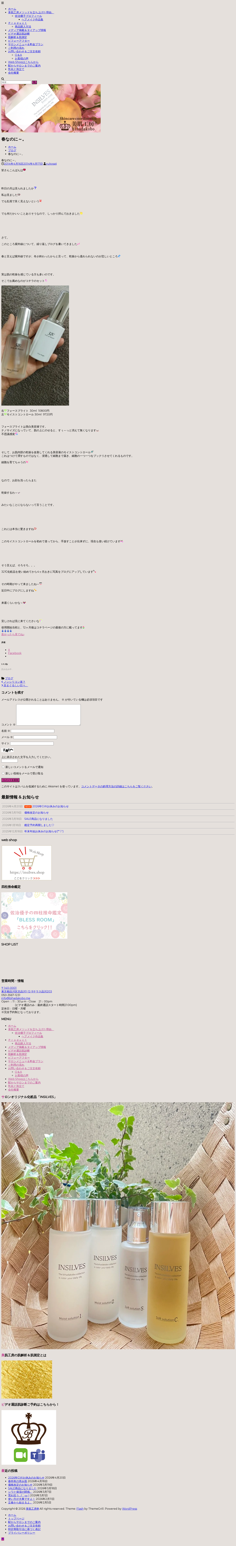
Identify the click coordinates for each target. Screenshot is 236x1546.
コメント (8, 728)
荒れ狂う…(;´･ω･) (18, 1499)
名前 (5, 735)
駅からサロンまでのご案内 (24, 65)
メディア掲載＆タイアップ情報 (27, 30)
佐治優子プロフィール (28, 16)
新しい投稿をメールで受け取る (24, 777)
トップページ (16, 1522)
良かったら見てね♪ (12, 634)
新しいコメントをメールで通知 (24, 771)
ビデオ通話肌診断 (19, 33)
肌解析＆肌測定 (17, 37)
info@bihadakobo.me (15, 1002)
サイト (5, 747)
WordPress (129, 1512)
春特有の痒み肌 (17, 1485)
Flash (80, 1512)
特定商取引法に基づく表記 (24, 1533)
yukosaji (51, 163)
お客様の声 (21, 58)
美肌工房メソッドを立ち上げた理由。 (31, 12)
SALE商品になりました (22, 1492)
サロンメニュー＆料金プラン (25, 44)
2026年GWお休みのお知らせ (26, 1481)
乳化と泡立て (16, 69)
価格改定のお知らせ (20, 1488)
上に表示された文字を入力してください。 (27, 761)
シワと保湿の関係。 (20, 1496)
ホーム (12, 8)
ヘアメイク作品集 (32, 19)
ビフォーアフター (19, 40)
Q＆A (18, 55)
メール (7, 741)
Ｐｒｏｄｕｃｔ (17, 23)
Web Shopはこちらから (23, 62)
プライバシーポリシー (21, 1536)
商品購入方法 (23, 26)
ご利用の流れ (16, 47)
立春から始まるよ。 (20, 1506)
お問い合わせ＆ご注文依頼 (24, 51)
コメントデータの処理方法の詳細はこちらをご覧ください (116, 790)
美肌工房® (32, 1512)
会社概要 (13, 72)
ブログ (12, 150)
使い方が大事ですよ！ (21, 1503)
